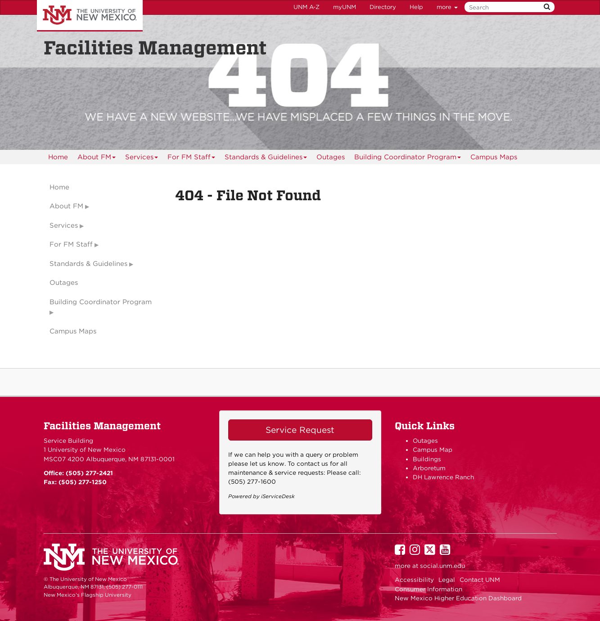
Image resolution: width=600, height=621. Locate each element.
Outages (330, 157)
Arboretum (429, 468)
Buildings (427, 459)
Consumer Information (428, 589)
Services (141, 158)
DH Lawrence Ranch (443, 477)
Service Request (300, 430)
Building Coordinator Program (407, 158)
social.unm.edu (442, 565)
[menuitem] (58, 157)
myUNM (344, 7)
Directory (383, 7)
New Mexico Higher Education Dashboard (458, 598)
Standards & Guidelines (266, 158)
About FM (96, 158)
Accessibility (414, 579)
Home (58, 157)
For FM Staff (191, 158)
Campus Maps (493, 157)
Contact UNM (480, 579)
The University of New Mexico (90, 16)
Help (416, 7)
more (447, 7)
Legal (446, 579)
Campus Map (432, 449)
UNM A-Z (306, 7)
